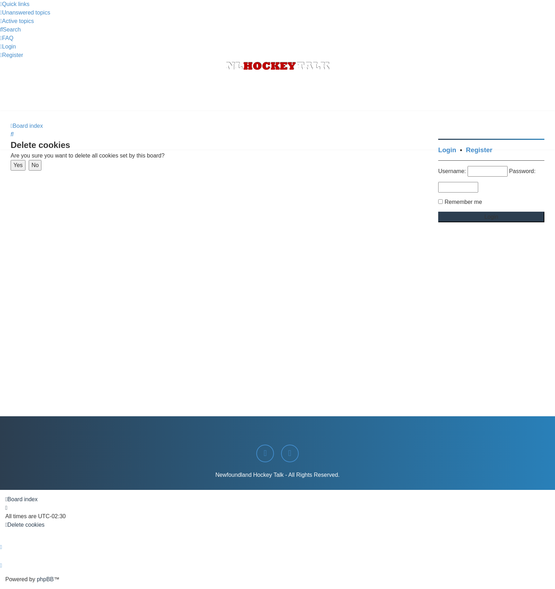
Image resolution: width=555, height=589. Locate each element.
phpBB (45, 579)
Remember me (463, 202)
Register (479, 150)
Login (447, 150)
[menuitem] (25, 13)
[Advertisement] (277, 92)
